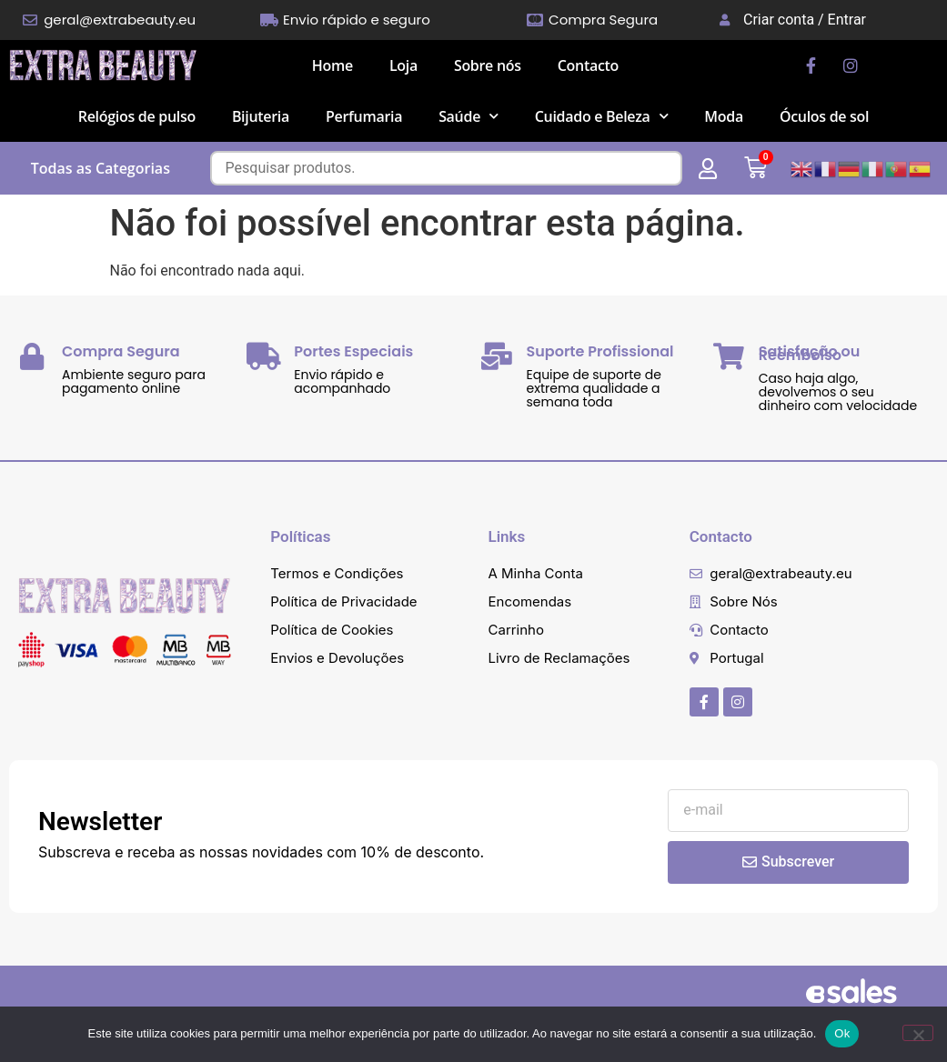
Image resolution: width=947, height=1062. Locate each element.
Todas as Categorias (100, 168)
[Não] (917, 1033)
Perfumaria (364, 116)
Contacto (588, 65)
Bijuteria (260, 116)
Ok (842, 1033)
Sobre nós (487, 65)
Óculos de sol (824, 116)
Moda (723, 116)
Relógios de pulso (137, 116)
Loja (403, 65)
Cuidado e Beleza (602, 116)
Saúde (468, 116)
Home (332, 65)
